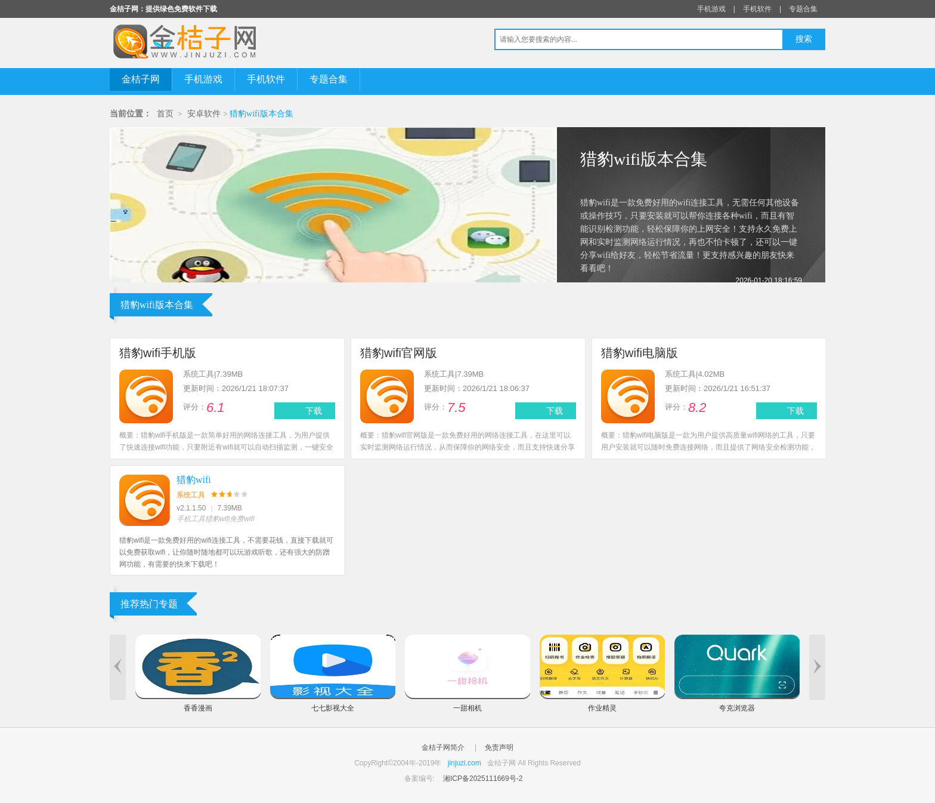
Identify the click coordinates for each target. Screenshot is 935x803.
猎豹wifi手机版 (157, 352)
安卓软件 (204, 113)
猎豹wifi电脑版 (639, 352)
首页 (165, 113)
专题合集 (803, 9)
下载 (313, 411)
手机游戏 (711, 9)
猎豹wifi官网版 (398, 352)
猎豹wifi (194, 480)
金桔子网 (141, 79)
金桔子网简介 (443, 747)
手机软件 (757, 9)
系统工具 (191, 495)
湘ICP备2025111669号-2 (482, 778)
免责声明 (499, 747)
